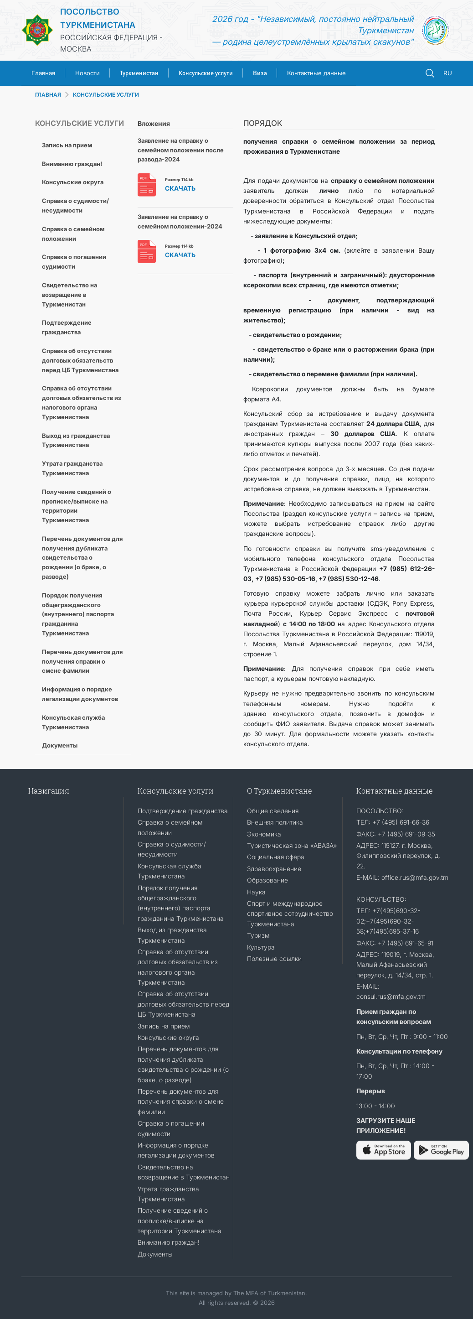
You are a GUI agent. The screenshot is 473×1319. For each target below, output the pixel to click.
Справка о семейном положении (73, 233)
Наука (256, 892)
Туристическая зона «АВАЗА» (292, 845)
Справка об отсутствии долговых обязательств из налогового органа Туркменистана (81, 402)
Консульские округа (72, 182)
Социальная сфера (275, 857)
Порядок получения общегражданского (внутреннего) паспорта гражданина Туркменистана (78, 614)
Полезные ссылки (274, 958)
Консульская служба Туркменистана (73, 722)
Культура (261, 947)
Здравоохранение (274, 868)
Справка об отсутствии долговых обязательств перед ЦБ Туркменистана (80, 360)
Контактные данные (316, 73)
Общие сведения (272, 811)
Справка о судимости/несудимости (75, 205)
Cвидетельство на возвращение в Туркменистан (69, 294)
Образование (267, 880)
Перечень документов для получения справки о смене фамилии (82, 661)
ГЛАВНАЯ (48, 94)
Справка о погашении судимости (74, 261)
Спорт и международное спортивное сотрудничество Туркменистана (290, 913)
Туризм (258, 935)
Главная (43, 73)
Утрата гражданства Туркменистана (72, 468)
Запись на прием (67, 145)
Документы (59, 745)
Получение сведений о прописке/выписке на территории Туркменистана (76, 506)
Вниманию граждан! (72, 163)
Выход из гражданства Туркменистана (76, 440)
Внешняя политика (275, 822)
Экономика (264, 834)
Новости (87, 73)
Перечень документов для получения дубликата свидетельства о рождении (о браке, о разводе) (82, 557)
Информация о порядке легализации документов (80, 693)
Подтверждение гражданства (67, 327)
